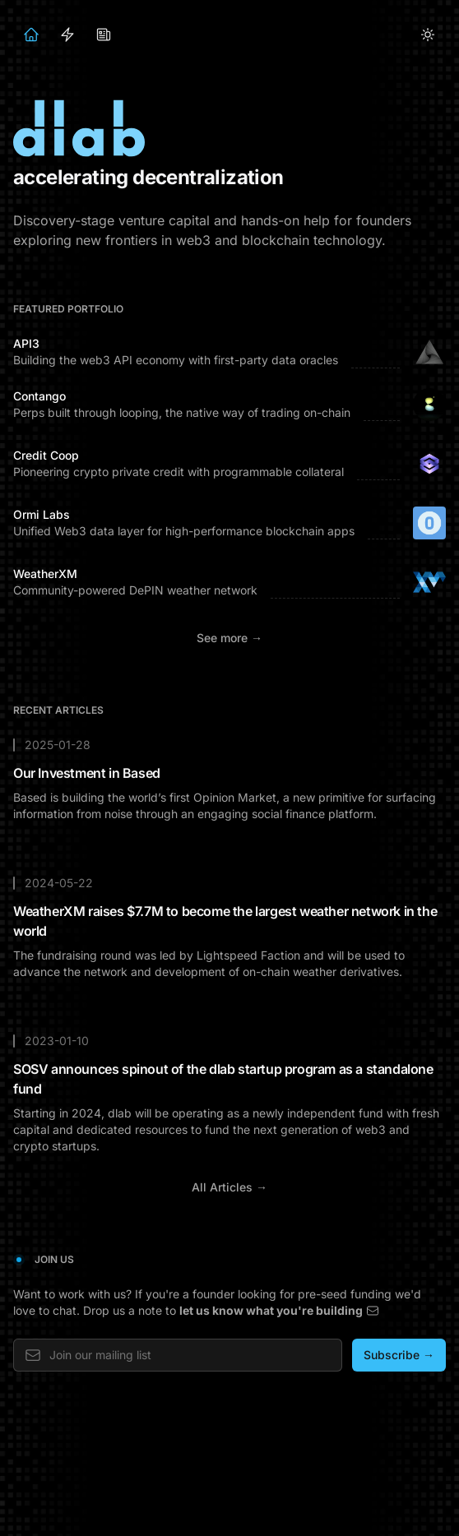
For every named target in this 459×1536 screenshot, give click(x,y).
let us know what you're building (279, 1310)
